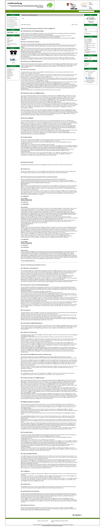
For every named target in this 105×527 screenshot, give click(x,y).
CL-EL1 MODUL (89, 41)
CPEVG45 (88, 50)
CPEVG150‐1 (88, 42)
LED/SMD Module (12, 21)
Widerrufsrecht (9, 75)
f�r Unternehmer (74, 24)
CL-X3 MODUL (89, 40)
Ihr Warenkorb (84, 3)
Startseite (10, 11)
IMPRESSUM (9, 41)
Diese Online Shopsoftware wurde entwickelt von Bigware (52, 525)
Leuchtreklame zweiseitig (13, 19)
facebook (8, 45)
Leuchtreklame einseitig (13, 17)
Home (90, 2)
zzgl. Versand (13, 63)
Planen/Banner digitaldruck (13, 24)
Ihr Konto (91, 4)
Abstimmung (91, 79)
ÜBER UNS (9, 37)
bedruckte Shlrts (11, 26)
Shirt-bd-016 (88, 49)
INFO (8, 42)
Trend (88, 79)
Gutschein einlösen (10, 74)
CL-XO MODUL (89, 38)
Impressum (9, 78)
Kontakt (90, 8)
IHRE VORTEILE (10, 40)
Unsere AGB (9, 73)
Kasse (90, 6)
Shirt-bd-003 (13, 55)
